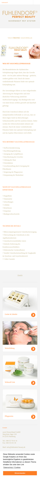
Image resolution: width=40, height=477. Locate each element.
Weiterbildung (10, 348)
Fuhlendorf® (5, 2)
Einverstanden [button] (20, 473)
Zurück (19, 275)
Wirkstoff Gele (10, 382)
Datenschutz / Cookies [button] (11, 467)
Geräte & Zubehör (11, 314)
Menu (36, 2)
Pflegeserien (9, 416)
